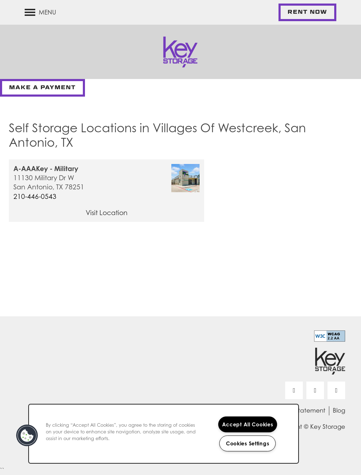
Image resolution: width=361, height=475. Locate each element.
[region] (163, 434)
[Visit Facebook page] (294, 390)
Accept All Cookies (247, 424)
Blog (339, 410)
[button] (307, 12)
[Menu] (40, 12)
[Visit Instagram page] (336, 390)
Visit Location (107, 213)
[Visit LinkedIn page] (315, 390)
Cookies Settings (247, 443)
